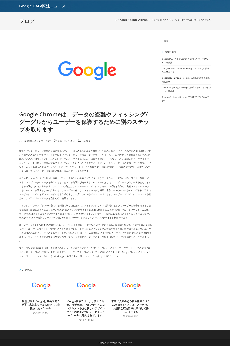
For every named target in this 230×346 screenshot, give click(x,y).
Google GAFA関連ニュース (42, 5)
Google (87, 140)
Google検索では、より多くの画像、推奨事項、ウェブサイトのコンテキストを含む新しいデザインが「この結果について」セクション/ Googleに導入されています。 (85, 308)
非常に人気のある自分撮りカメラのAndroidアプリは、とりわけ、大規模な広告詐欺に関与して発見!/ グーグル (130, 306)
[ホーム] (116, 19)
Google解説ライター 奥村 (37, 140)
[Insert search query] (186, 41)
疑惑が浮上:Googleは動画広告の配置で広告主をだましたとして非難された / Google (41, 304)
